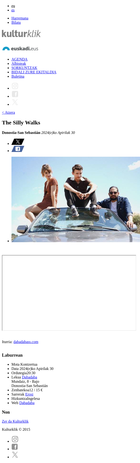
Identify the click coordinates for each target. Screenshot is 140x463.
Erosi (29, 394)
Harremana (19, 18)
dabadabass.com (25, 342)
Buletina (17, 76)
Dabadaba (29, 377)
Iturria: (7, 342)
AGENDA (19, 59)
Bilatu (16, 22)
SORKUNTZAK (24, 68)
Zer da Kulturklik (15, 421)
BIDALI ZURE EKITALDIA (33, 72)
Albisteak (18, 63)
